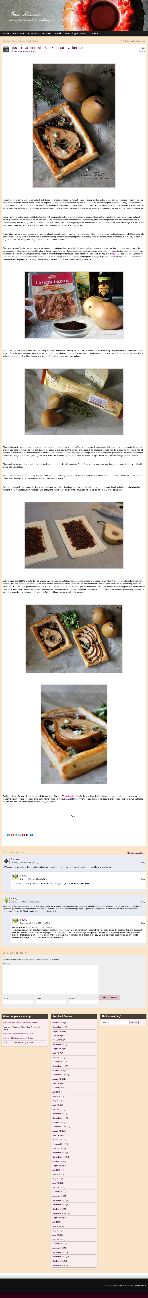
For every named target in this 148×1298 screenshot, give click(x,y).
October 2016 (58, 1070)
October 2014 (58, 1122)
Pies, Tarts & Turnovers (22, 51)
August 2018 (57, 1031)
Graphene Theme (139, 1285)
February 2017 (58, 1062)
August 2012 (57, 1218)
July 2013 (56, 1170)
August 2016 (57, 1079)
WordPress (119, 1285)
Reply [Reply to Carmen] (143, 863)
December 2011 (59, 1252)
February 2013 (58, 1192)
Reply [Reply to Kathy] (143, 902)
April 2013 (56, 1183)
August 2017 (57, 1049)
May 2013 (56, 1179)
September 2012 (59, 1213)
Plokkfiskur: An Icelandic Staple (133, 41)
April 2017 (56, 1053)
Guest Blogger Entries (75, 33)
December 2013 (59, 1153)
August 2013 (57, 1166)
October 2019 (58, 1023)
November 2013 (59, 1157)
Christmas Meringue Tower (23, 1034)
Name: (6, 998)
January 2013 (58, 1196)
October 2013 (58, 1161)
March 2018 (57, 1040)
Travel (58, 33)
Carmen (15, 859)
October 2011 (58, 1261)
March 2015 (57, 1109)
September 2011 (59, 1265)
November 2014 (59, 1118)
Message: (7, 964)
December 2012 (59, 1200)
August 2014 (57, 1131)
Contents (94, 33)
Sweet (48, 33)
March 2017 (57, 1057)
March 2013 (57, 1187)
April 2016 (56, 1083)
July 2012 (56, 1222)
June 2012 (56, 1226)
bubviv (142, 51)
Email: (39, 998)
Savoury (35, 33)
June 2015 (56, 1096)
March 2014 (57, 1140)
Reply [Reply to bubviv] (143, 879)
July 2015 (56, 1092)
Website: (72, 998)
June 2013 (56, 1174)
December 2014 (59, 1114)
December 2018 (59, 1027)
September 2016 (59, 1075)
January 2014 (58, 1148)
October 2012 (58, 1209)
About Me (19, 33)
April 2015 (56, 1105)
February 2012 (58, 1244)
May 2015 (56, 1101)
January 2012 (58, 1248)
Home (6, 33)
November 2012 (59, 1205)
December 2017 (59, 1044)
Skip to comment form (136, 853)
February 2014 (58, 1144)
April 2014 (56, 1135)
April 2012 (56, 1235)
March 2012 (57, 1239)
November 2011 (59, 1257)
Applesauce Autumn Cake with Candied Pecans (20, 41)
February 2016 (58, 1088)
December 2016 (59, 1066)
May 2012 (56, 1231)
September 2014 (59, 1127)
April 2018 (56, 1036)
